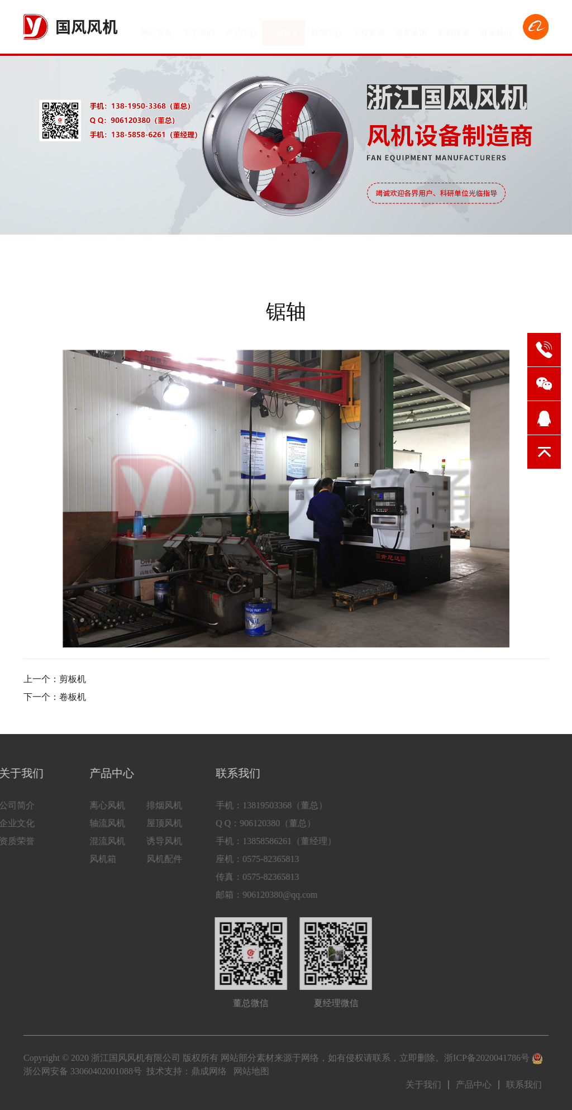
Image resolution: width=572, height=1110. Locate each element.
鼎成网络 (209, 1071)
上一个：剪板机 (54, 679)
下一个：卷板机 (54, 697)
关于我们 (198, 28)
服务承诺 (411, 28)
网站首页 (156, 28)
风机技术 (453, 28)
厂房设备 (283, 28)
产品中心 (241, 28)
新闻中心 (326, 28)
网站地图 (251, 1071)
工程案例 (368, 28)
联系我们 (496, 28)
